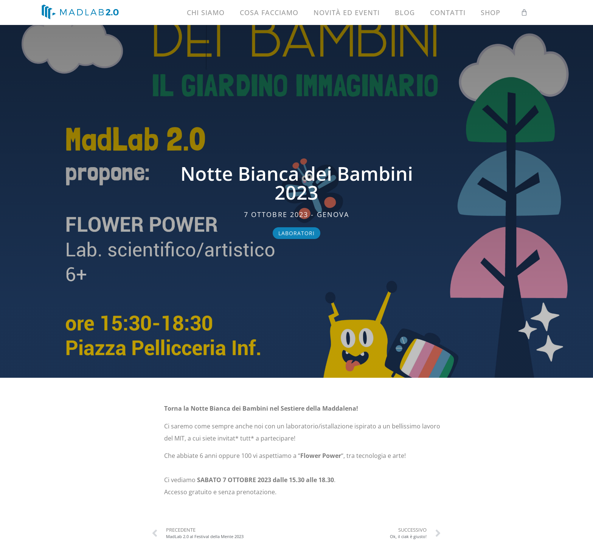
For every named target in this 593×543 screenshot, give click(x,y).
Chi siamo (206, 12)
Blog (405, 12)
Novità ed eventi (347, 12)
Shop (490, 12)
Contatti (448, 12)
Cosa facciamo (269, 12)
